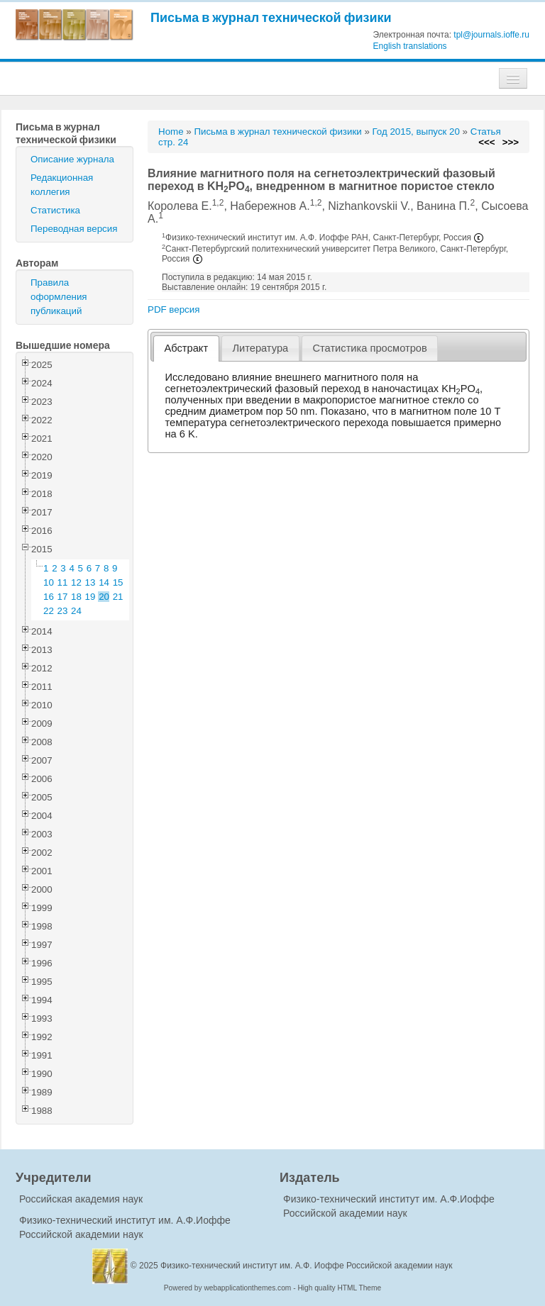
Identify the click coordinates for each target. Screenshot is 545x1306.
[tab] (186, 348)
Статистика (55, 210)
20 (104, 596)
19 (90, 596)
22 (48, 610)
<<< (486, 142)
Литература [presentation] (260, 348)
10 (48, 582)
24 (76, 610)
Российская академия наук (81, 1199)
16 (48, 596)
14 (104, 582)
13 (90, 582)
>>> (510, 142)
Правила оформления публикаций (59, 296)
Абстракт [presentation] (187, 348)
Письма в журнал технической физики (271, 17)
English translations (410, 46)
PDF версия (173, 309)
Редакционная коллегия (62, 184)
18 (76, 596)
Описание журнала (72, 159)
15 (118, 582)
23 (62, 610)
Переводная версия (74, 228)
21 (118, 596)
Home (171, 131)
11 (62, 582)
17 (62, 596)
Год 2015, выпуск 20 (416, 131)
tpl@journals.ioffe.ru (491, 35)
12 (76, 582)
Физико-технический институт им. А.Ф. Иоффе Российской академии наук (306, 1266)
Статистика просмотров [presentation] (369, 348)
